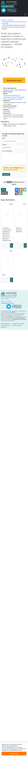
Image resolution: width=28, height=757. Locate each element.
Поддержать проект (7, 6)
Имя (4, 138)
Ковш (3, 275)
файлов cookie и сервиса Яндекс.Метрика (12, 748)
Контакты (3, 327)
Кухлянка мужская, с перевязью (19, 229)
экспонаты (9, 297)
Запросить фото (13, 80)
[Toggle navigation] (25, 14)
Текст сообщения (7, 151)
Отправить (6, 174)
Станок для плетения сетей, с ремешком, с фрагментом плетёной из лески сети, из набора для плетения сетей (6, 234)
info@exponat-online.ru (7, 303)
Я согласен (14, 754)
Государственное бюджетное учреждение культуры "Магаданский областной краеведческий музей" (13, 97)
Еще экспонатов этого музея (14, 183)
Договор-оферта (5, 323)
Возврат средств (16, 325)
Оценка (4, 144)
